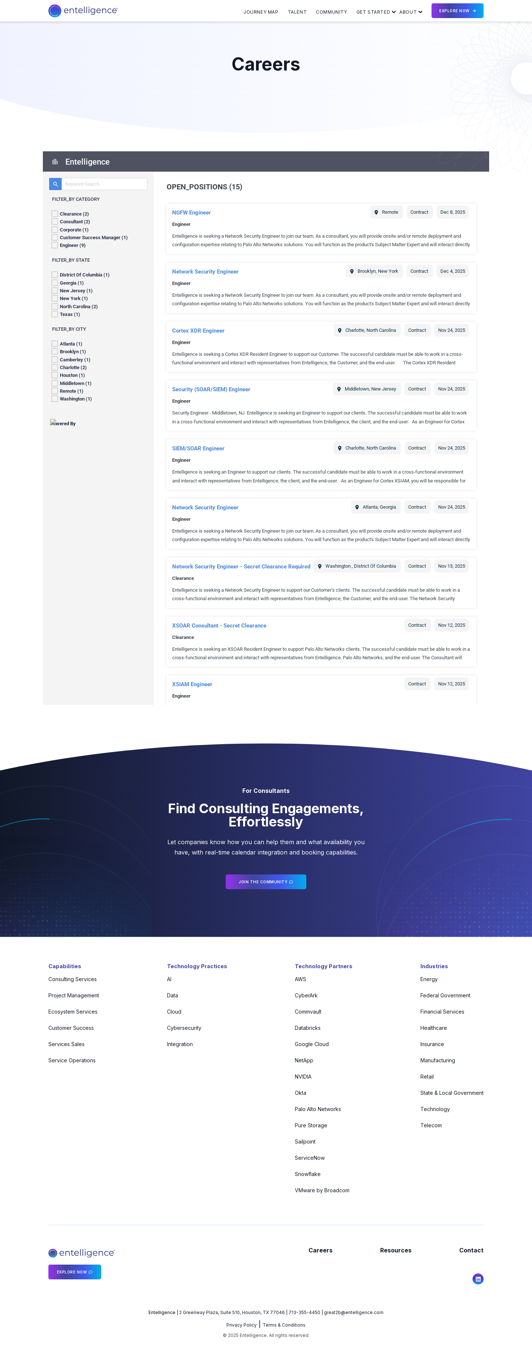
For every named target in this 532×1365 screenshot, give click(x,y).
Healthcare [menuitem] (433, 1028)
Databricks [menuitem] (306, 1028)
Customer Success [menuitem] (71, 1028)
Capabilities (65, 966)
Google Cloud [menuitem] (310, 1044)
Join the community (263, 882)
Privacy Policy (241, 1324)
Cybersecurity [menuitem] (181, 1028)
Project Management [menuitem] (73, 995)
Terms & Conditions (284, 1324)
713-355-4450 (304, 1312)
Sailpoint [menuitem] (303, 1141)
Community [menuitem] (331, 12)
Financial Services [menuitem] (442, 1011)
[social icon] (478, 1279)
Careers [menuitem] (320, 1250)
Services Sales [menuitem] (66, 1044)
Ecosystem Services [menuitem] (73, 1011)
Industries (435, 966)
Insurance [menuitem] (432, 1044)
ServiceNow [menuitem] (308, 1158)
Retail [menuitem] (427, 1076)
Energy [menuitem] (429, 979)
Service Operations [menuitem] (72, 1060)
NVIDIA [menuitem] (301, 1076)
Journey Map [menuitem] (261, 12)
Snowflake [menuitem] (306, 1174)
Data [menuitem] (169, 995)
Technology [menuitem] (435, 1109)
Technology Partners (324, 966)
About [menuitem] (408, 12)
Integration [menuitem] (177, 1044)
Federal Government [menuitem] (445, 995)
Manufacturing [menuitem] (437, 1060)
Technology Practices (196, 966)
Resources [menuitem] (396, 1250)
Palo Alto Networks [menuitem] (316, 1109)
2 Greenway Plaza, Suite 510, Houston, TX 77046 (232, 1312)
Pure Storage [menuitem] (309, 1125)
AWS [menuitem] (299, 979)
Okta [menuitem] (299, 1093)
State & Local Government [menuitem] (452, 1093)
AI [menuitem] (166, 979)
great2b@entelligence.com (353, 1312)
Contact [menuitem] (471, 1250)
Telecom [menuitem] (431, 1125)
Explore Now (454, 10)
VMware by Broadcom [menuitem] (320, 1190)
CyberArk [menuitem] (304, 995)
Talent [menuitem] (297, 12)
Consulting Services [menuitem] (72, 979)
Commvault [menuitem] (306, 1011)
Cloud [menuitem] (171, 1011)
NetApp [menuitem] (302, 1060)
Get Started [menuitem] (374, 12)
